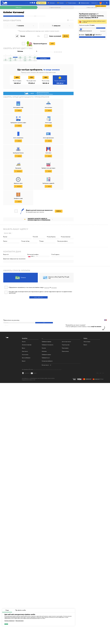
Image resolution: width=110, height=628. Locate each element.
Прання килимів (65, 387)
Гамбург (72, 406)
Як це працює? (102, 33)
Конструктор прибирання (47, 397)
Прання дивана (65, 384)
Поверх (41, 249)
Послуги (44, 374)
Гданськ (46, 406)
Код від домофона (62, 249)
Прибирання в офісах (46, 391)
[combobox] (31, 270)
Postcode (35, 241)
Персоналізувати (19, 618)
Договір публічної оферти (73, 411)
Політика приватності (9, 618)
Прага (83, 406)
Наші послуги (25, 387)
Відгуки (23, 384)
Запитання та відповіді (26, 381)
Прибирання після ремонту (47, 381)
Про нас (23, 378)
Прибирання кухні (46, 394)
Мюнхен (76, 406)
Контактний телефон (33, 266)
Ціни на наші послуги (66, 378)
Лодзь (49, 406)
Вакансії (23, 397)
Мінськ (93, 406)
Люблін (61, 406)
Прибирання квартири (46, 378)
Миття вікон (44, 387)
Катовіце (57, 406)
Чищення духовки (65, 381)
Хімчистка (44, 384)
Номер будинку (51, 241)
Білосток (65, 406)
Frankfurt (80, 406)
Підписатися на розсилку (11, 352)
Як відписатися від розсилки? (11, 361)
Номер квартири (65, 241)
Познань (53, 406)
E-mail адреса (55, 266)
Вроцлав (42, 406)
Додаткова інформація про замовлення (14, 275)
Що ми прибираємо (26, 394)
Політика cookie (98, 411)
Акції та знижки (25, 391)
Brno (86, 406)
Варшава (35, 406)
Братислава (98, 406)
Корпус (5, 249)
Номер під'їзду (25, 249)
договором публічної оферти (52, 311)
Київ (89, 406)
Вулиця (5, 241)
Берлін (68, 406)
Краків (39, 406)
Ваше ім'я (6, 266)
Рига (91, 406)
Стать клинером (87, 378)
